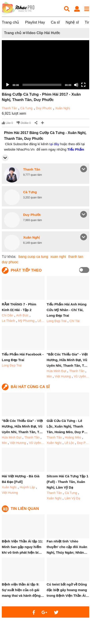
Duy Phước (44, 108)
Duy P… (83, 443)
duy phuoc (10, 262)
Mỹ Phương (26, 320)
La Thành (8, 320)
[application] (45, 64)
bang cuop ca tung (33, 257)
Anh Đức (22, 315)
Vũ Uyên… (81, 376)
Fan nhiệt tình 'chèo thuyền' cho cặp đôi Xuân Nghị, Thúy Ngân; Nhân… (67, 546)
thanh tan (75, 257)
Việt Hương (63, 376)
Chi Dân (7, 315)
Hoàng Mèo (73, 437)
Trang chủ (10, 22)
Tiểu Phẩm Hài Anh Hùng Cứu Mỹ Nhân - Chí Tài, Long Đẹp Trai (67, 309)
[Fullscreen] (83, 85)
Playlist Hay (35, 22)
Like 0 (7, 123)
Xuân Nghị (62, 108)
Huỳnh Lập (27, 487)
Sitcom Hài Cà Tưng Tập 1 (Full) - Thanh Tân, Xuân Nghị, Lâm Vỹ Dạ (68, 481)
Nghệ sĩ (72, 22)
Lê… (41, 320)
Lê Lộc (69, 443)
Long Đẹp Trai (57, 321)
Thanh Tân (9, 108)
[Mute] (76, 85)
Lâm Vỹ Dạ (72, 498)
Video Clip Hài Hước (43, 33)
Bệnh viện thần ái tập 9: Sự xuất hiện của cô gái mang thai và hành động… (23, 589)
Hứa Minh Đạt (56, 371)
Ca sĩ (55, 22)
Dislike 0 (24, 123)
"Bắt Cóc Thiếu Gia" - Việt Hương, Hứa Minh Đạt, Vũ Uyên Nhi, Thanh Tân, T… (67, 359)
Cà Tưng (26, 108)
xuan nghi (58, 257)
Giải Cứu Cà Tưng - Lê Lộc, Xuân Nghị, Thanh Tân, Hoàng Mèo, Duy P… (67, 426)
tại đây (54, 144)
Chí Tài (74, 321)
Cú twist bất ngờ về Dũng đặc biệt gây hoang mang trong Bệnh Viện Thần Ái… (68, 589)
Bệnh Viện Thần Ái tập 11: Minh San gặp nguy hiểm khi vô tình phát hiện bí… (22, 546)
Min (49, 376)
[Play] (7, 85)
